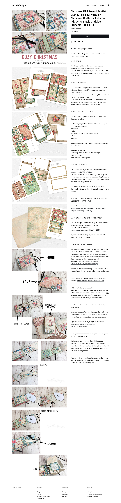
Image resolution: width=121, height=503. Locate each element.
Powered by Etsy (92, 496)
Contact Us (40, 499)
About (94, 5)
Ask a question (86, 42)
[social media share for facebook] (72, 42)
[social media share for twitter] (75, 42)
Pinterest (65, 496)
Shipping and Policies (43, 496)
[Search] (108, 5)
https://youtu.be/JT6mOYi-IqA (81, 172)
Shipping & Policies (85, 49)
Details (73, 49)
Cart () (101, 5)
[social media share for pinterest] (79, 42)
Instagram (65, 492)
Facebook (65, 494)
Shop (87, 5)
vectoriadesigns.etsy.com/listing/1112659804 (86, 230)
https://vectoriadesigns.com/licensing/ (84, 264)
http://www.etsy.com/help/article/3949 (90, 281)
